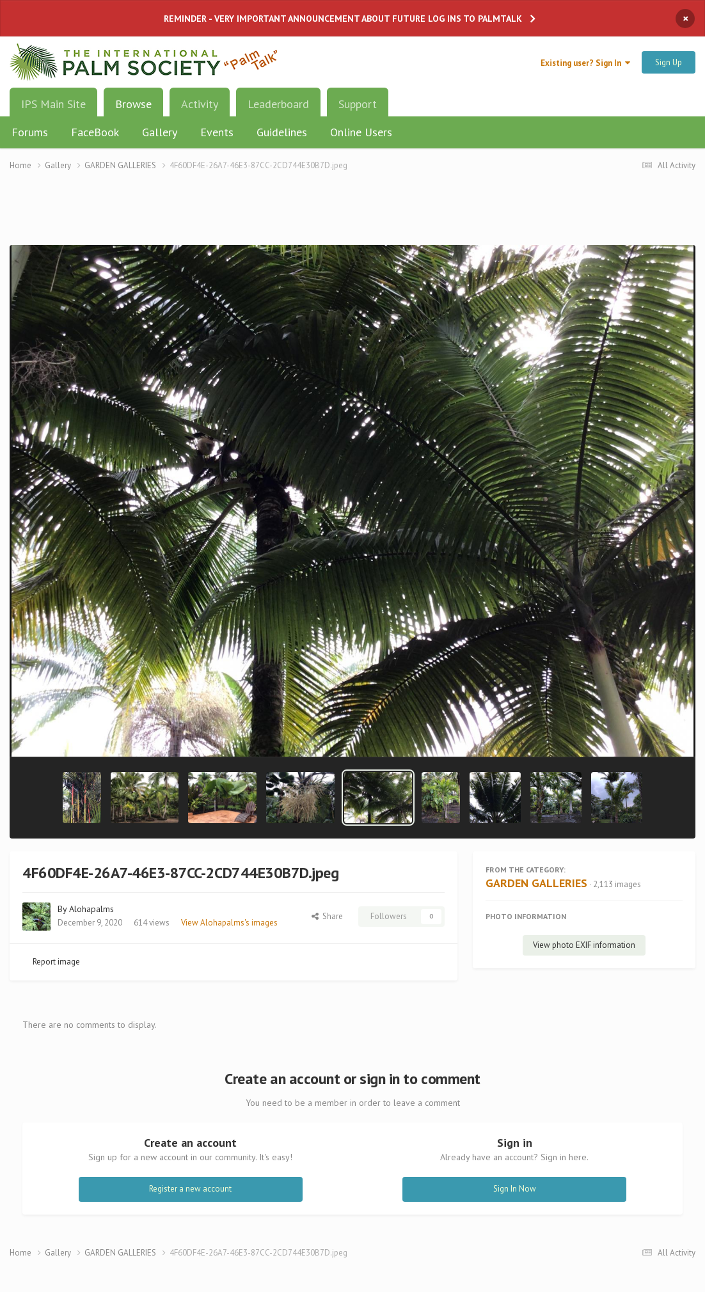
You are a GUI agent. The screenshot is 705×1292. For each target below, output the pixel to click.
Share (327, 916)
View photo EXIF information (584, 945)
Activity (199, 104)
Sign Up (668, 62)
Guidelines (282, 132)
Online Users (361, 132)
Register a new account (190, 1188)
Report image (56, 961)
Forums (30, 132)
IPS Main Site (53, 104)
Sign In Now (514, 1188)
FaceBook (95, 132)
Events (217, 132)
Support (357, 104)
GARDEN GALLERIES (536, 883)
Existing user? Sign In (585, 63)
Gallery (159, 132)
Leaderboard (278, 104)
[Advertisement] (352, 216)
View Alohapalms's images (229, 922)
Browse (133, 109)
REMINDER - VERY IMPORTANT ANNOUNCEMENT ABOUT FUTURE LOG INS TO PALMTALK (343, 18)
